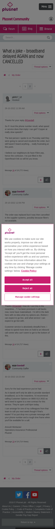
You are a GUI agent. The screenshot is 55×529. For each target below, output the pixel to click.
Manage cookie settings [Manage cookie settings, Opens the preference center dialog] (27, 297)
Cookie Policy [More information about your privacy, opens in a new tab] (29, 271)
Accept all (28, 280)
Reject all (27, 288)
